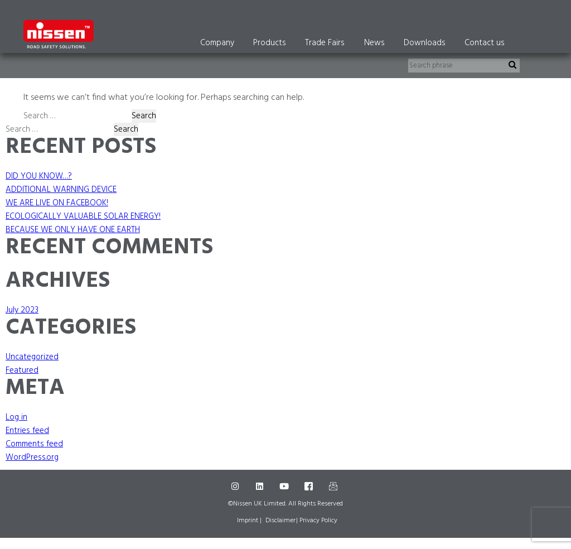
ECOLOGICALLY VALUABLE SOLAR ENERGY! (83, 216)
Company (217, 43)
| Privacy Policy (316, 520)
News (374, 43)
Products (269, 43)
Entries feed (27, 430)
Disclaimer (280, 520)
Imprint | (249, 520)
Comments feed (34, 444)
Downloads (425, 43)
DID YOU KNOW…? (39, 176)
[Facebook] (310, 486)
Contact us (484, 43)
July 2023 (22, 310)
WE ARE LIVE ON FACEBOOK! (57, 203)
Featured (22, 370)
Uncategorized (32, 357)
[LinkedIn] (261, 486)
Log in (16, 417)
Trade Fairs (325, 43)
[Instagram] (236, 486)
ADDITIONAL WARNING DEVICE (61, 189)
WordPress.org (32, 457)
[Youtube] (285, 486)
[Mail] (334, 486)
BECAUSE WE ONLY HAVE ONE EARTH (73, 230)
